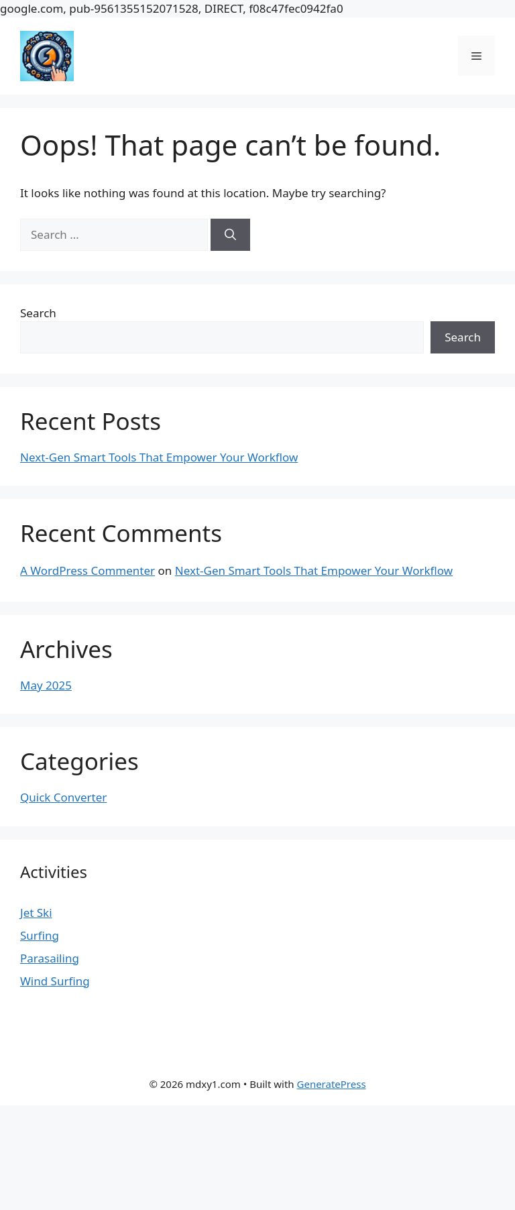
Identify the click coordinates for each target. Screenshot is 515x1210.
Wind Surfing (55, 981)
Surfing (39, 935)
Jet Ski (36, 912)
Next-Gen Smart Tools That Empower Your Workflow (159, 457)
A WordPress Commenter (87, 570)
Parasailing (49, 958)
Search (38, 313)
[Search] (230, 235)
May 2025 (46, 685)
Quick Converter (63, 797)
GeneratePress (331, 1084)
